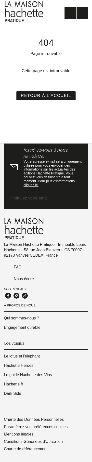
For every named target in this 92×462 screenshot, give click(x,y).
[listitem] (8, 295)
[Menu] (76, 13)
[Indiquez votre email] (40, 198)
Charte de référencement (26, 449)
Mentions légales (18, 434)
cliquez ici (31, 185)
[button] (46, 95)
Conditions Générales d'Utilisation (33, 441)
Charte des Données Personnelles (34, 419)
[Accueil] (24, 11)
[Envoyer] (78, 198)
